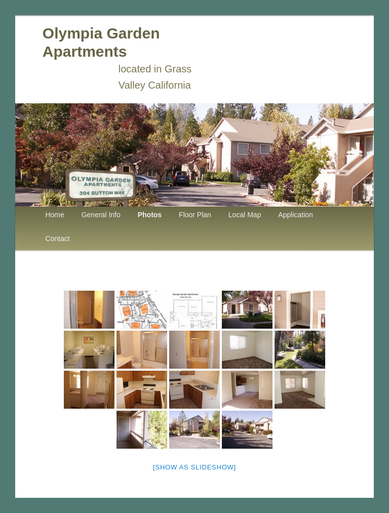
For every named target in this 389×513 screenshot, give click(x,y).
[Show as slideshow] (194, 467)
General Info (101, 215)
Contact (57, 238)
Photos (150, 215)
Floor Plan (195, 215)
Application (295, 215)
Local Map (244, 215)
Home (54, 215)
